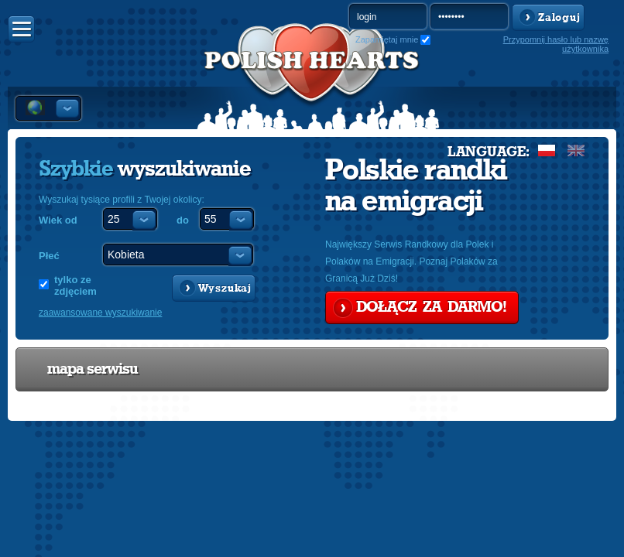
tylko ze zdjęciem (75, 285)
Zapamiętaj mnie (386, 39)
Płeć (49, 255)
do (183, 220)
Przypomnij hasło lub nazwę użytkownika (556, 44)
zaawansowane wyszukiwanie (100, 312)
